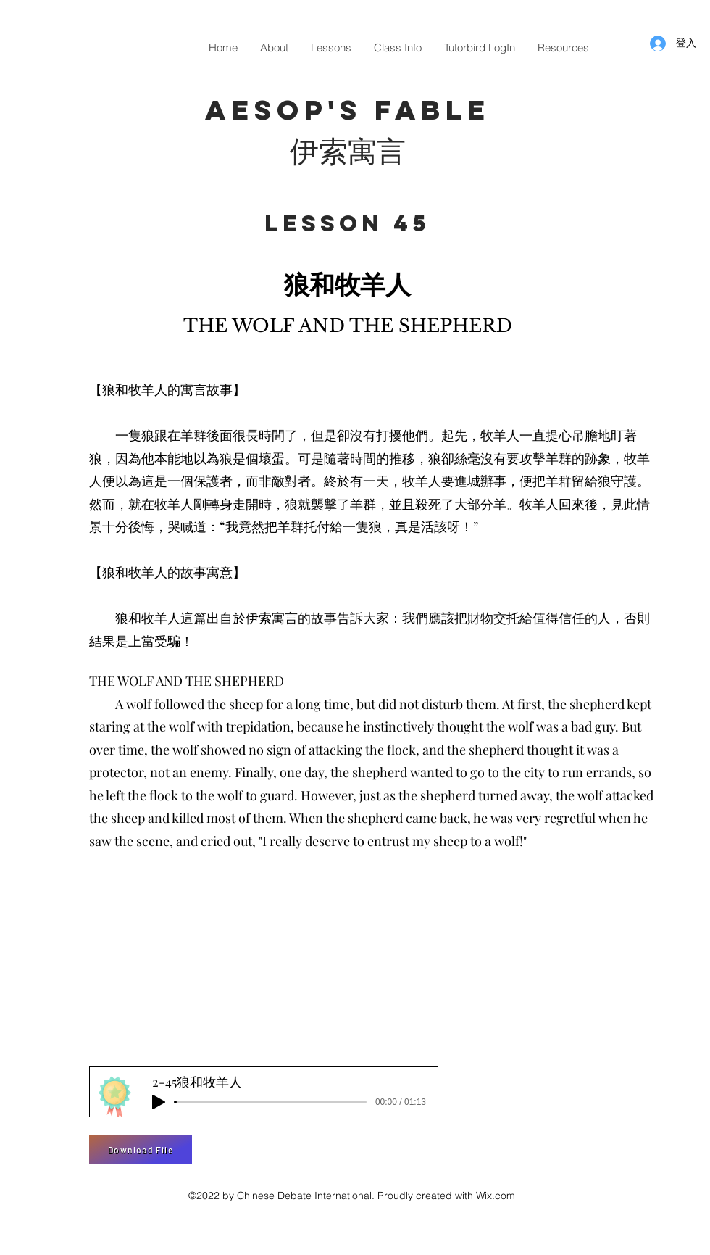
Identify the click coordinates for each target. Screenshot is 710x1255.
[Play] (158, 1102)
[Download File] (140, 1149)
